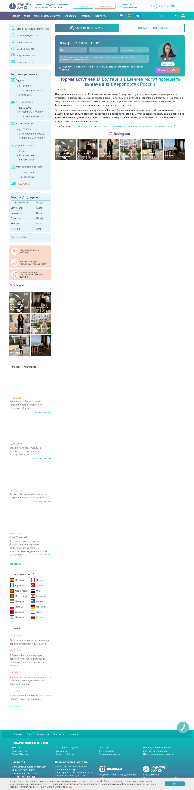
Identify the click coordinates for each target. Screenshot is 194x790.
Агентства (43, 734)
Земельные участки (110, 754)
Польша (16, 606)
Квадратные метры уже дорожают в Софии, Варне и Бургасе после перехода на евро (30, 680)
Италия (37, 580)
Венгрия (17, 601)
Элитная (103, 747)
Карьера (73, 734)
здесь (69, 786)
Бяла (38, 228)
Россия (37, 617)
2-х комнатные (22, 102)
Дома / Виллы (20, 754)
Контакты (100, 15)
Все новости (15, 706)
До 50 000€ (25, 107)
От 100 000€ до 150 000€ (32, 138)
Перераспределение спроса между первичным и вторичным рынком (29, 642)
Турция (37, 585)
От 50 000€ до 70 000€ (31, 112)
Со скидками (106, 750)
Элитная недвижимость (27, 167)
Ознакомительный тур (47, 15)
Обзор (39, 213)
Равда (39, 202)
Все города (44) (19, 237)
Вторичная (61, 750)
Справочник (71, 15)
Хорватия (38, 596)
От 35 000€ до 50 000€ (31, 90)
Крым (36, 612)
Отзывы (86, 15)
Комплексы (22, 61)
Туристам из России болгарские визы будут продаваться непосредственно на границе (124, 125)
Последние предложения (157, 747)
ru (173, 15)
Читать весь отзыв (42, 412)
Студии (17, 80)
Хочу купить (83, 6)
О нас (27, 15)
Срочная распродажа (155, 750)
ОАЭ (35, 591)
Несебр (40, 218)
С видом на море (23, 145)
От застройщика (24, 35)
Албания (17, 612)
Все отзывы (15, 563)
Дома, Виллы (22, 48)
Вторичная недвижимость (30, 28)
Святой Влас (17, 207)
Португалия (18, 596)
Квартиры (21, 41)
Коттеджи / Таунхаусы (68, 747)
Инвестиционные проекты (158, 754)
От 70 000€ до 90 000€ (31, 116)
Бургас (39, 207)
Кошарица (16, 223)
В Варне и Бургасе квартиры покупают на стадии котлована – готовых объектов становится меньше (28, 660)
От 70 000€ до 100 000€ (31, 133)
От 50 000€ (25, 94)
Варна (39, 223)
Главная (16, 15)
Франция (17, 585)
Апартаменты (23, 55)
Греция (37, 601)
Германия (38, 606)
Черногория (19, 591)
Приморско (16, 213)
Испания (17, 580)
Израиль (17, 617)
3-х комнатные (22, 123)
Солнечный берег (19, 202)
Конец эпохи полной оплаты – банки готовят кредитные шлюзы (30, 697)
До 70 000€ (25, 129)
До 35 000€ (25, 86)
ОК (174, 783)
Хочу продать (105, 6)
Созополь (16, 218)
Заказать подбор (167, 70)
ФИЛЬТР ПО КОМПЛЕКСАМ (153, 27)
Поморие (15, 228)
